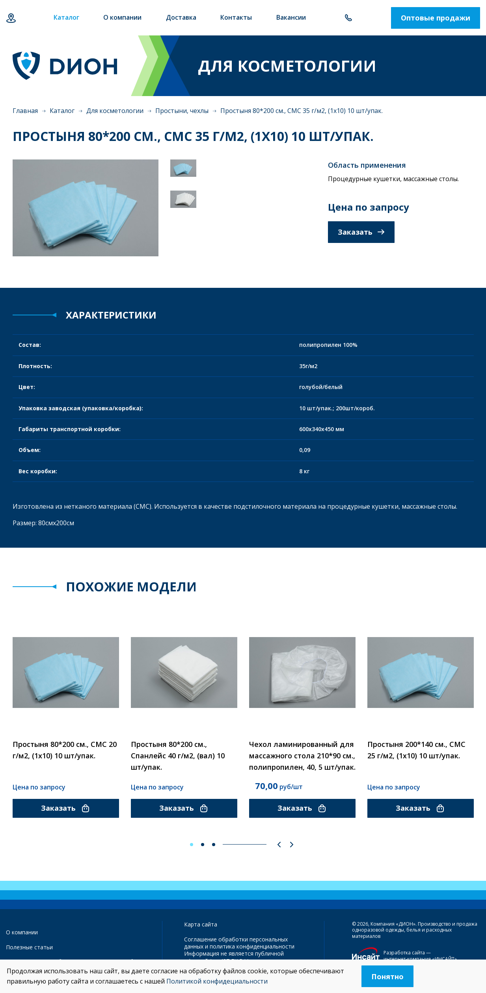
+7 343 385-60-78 (348, 18)
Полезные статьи (29, 947)
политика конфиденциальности (252, 946)
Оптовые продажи (435, 17)
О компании (22, 932)
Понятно (387, 976)
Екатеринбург (11, 18)
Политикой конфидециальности (217, 981)
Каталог (62, 110)
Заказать (361, 232)
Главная (25, 110)
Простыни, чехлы (182, 110)
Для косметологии (114, 110)
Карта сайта (200, 924)
